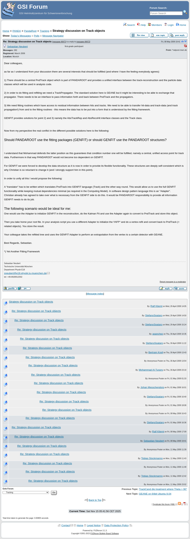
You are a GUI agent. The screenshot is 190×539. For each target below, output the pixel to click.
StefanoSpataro (154, 315)
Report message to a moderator (173, 282)
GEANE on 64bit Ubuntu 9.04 (155, 493)
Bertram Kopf (155, 352)
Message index (95, 293)
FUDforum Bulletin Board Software (104, 533)
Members (155, 25)
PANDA (16, 31)
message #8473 (59, 42)
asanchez (157, 333)
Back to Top (95, 500)
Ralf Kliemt (156, 306)
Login (169, 25)
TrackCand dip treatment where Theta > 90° (163, 489)
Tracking (44, 31)
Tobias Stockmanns (152, 458)
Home (181, 25)
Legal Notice (94, 525)
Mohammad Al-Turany (151, 369)
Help (141, 25)
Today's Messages (21, 35)
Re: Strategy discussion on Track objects (27, 41)
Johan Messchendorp (152, 387)
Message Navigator (53, 35)
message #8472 (83, 42)
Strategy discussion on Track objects (31, 301)
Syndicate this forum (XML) (164, 504)
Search (129, 25)
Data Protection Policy (116, 525)
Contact (65, 525)
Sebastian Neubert (17, 46)
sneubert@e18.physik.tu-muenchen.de (25, 273)
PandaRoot (30, 31)
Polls (36, 35)
